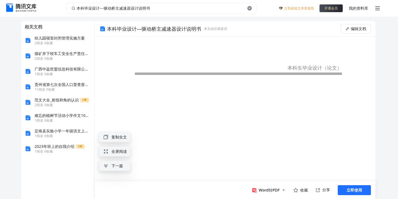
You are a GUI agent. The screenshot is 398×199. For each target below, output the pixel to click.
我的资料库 (358, 8)
